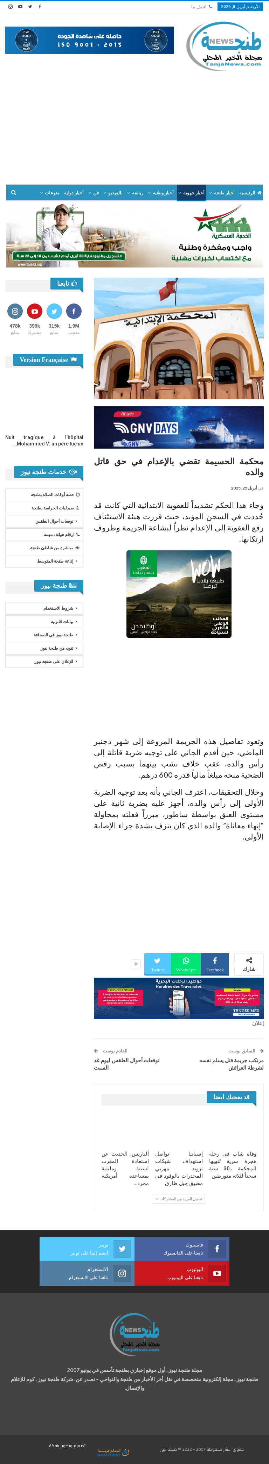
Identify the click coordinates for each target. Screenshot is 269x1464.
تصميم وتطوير (72, 1446)
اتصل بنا (201, 6)
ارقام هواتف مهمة (62, 534)
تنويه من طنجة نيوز (57, 648)
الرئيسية (250, 192)
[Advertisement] (134, 125)
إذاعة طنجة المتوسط (55, 561)
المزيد (54, 192)
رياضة (137, 192)
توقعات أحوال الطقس (54, 521)
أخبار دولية (74, 192)
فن (96, 192)
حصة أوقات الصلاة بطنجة (55, 494)
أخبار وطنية (163, 192)
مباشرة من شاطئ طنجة (55, 547)
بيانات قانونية (62, 621)
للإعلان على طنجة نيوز (53, 661)
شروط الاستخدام (58, 608)
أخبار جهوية (194, 192)
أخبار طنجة (224, 192)
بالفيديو (115, 192)
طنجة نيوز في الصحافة (53, 635)
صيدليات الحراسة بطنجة (56, 508)
